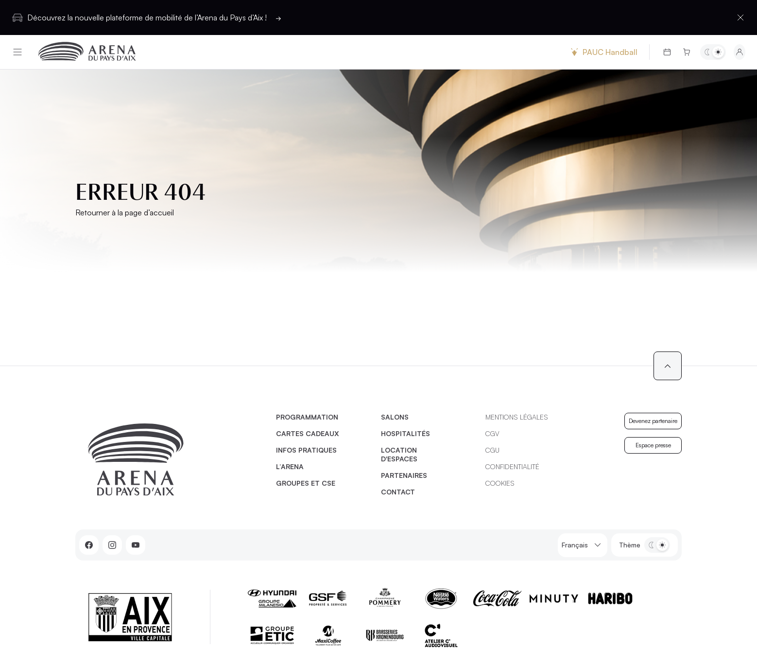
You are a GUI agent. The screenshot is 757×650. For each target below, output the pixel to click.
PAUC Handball (602, 52)
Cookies (500, 483)
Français (582, 545)
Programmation (307, 417)
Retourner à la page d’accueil (124, 212)
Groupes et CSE (305, 483)
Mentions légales (516, 417)
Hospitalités (405, 433)
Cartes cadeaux (307, 433)
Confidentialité (512, 466)
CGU (492, 450)
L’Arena (290, 466)
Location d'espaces (399, 454)
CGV (492, 433)
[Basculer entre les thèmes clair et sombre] (713, 52)
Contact (398, 492)
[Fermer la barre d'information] (740, 17)
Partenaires (404, 475)
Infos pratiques (306, 450)
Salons (395, 417)
